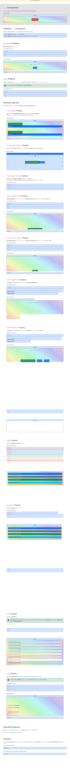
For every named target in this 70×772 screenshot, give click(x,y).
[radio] (32, 156)
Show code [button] (6, 72)
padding (25, 676)
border (41, 562)
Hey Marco (44, 762)
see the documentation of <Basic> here (15, 732)
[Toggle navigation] (65, 2)
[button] (35, 51)
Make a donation (8, 768)
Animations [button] (6, 748)
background (20, 562)
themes (51, 619)
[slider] (35, 315)
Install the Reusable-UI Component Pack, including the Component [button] (20, 36)
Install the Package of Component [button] (14, 34)
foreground (31, 562)
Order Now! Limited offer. (15, 124)
